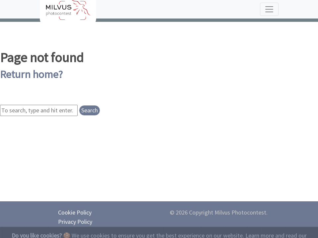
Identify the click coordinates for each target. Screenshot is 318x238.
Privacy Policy (75, 221)
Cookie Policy (75, 212)
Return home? (31, 74)
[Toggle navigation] (269, 9)
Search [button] (89, 110)
